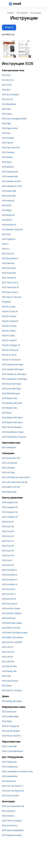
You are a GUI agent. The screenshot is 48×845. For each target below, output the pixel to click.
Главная (10, 13)
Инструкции (22, 13)
